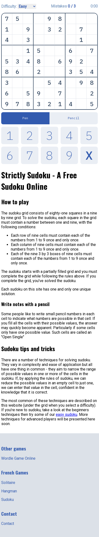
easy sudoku (66, 414)
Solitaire (8, 482)
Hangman (9, 491)
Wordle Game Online (18, 458)
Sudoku (7, 499)
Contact (7, 523)
